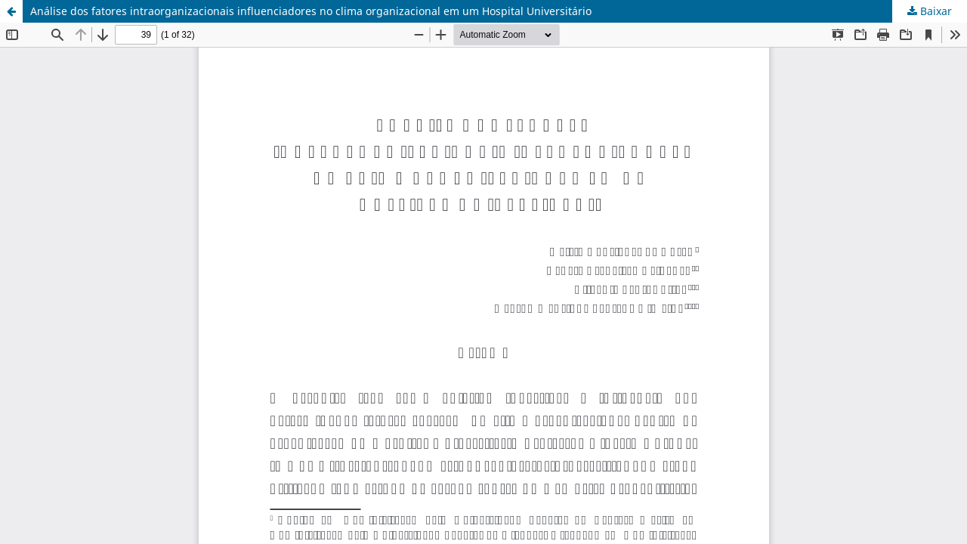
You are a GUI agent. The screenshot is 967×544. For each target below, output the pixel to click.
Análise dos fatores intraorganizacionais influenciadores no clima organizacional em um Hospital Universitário (311, 11)
